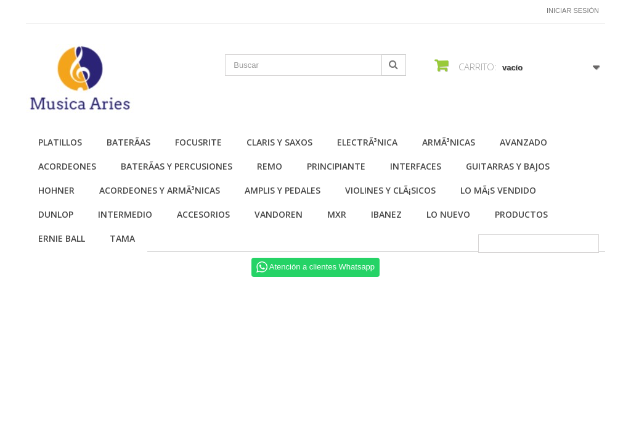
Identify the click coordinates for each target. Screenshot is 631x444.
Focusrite (198, 142)
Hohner (56, 190)
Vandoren (278, 214)
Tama (122, 238)
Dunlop (55, 214)
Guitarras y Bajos (508, 166)
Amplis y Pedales (282, 190)
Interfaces (415, 166)
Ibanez (386, 214)
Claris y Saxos (279, 142)
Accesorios (203, 214)
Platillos (60, 142)
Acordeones (67, 166)
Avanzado (523, 142)
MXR (336, 214)
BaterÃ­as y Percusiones (176, 166)
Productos (521, 214)
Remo (269, 166)
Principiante (336, 166)
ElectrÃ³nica (367, 142)
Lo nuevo (448, 214)
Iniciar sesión (573, 10)
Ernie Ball (61, 238)
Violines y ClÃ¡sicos (390, 190)
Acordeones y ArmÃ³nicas (159, 190)
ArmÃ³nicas (448, 142)
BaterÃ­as (128, 142)
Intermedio (125, 214)
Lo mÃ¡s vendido (498, 190)
